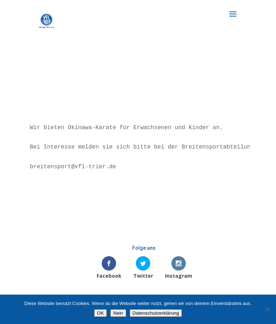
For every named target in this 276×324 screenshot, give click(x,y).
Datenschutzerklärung (156, 313)
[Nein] (267, 309)
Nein (118, 313)
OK (100, 313)
